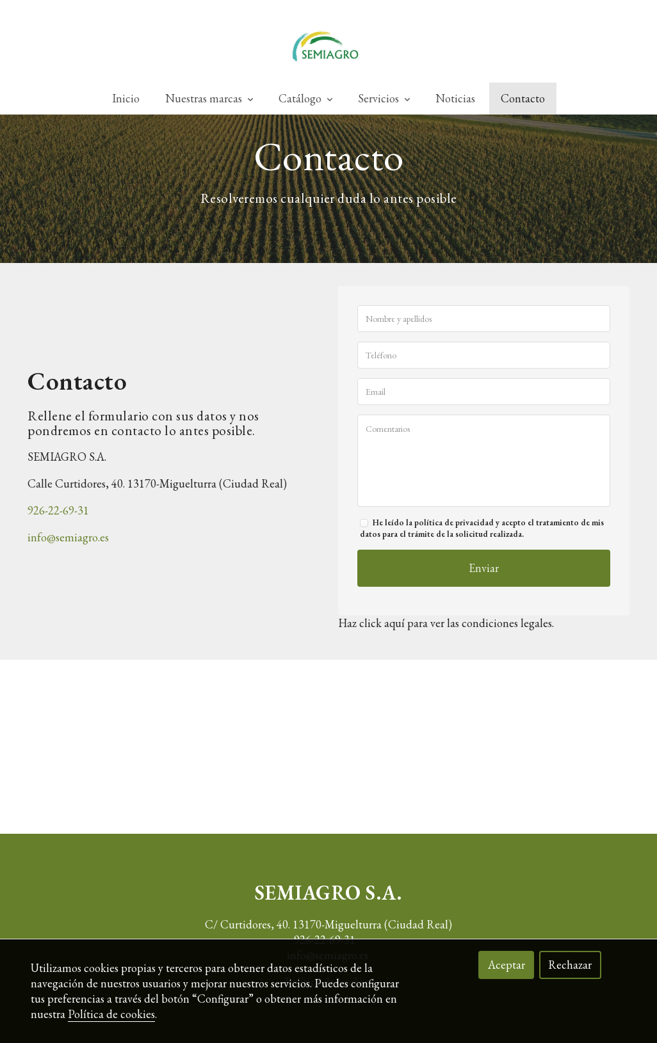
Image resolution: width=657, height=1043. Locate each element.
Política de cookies (111, 1014)
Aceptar (506, 964)
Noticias (455, 99)
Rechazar (570, 964)
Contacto (523, 99)
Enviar (484, 596)
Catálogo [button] (305, 99)
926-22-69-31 (58, 537)
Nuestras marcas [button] (209, 99)
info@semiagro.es (68, 564)
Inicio (126, 99)
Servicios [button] (384, 99)
